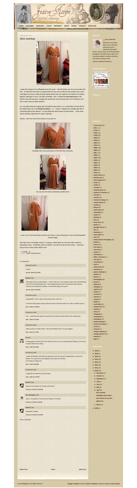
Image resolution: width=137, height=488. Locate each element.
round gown (98, 304)
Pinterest (58, 26)
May (98, 387)
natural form (98, 267)
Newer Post (23, 469)
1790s (96, 135)
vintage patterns (99, 334)
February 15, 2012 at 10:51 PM (34, 414)
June (98, 384)
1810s (96, 140)
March (99, 404)
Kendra (28, 278)
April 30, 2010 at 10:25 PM (33, 289)
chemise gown (99, 190)
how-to (96, 244)
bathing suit (98, 177)
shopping (97, 314)
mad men (97, 249)
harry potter (98, 234)
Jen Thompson (31, 395)
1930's (96, 163)
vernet (96, 326)
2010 (96, 370)
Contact (82, 26)
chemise (96, 187)
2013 (96, 362)
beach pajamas (99, 180)
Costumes (30, 26)
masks (96, 252)
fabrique (96, 217)
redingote (97, 287)
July (98, 381)
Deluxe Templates (91, 484)
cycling (96, 205)
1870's (96, 145)
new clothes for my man (104, 398)
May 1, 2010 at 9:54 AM (32, 347)
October (99, 376)
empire (96, 215)
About (66, 26)
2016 (96, 353)
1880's (96, 148)
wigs (95, 339)
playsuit (96, 284)
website (96, 336)
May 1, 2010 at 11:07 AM (32, 377)
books (96, 182)
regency (96, 289)
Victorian (97, 329)
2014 (96, 359)
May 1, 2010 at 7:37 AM (32, 332)
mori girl (96, 259)
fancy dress (98, 222)
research (97, 294)
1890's (96, 150)
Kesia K (28, 382)
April (98, 390)
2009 (96, 408)
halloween (97, 232)
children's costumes (100, 192)
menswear (97, 254)
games (96, 224)
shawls (96, 309)
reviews (96, 299)
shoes (96, 311)
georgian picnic (99, 227)
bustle (96, 185)
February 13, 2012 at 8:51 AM (34, 402)
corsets (96, 197)
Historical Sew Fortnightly (102, 239)
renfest (96, 292)
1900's (96, 155)
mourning (97, 262)
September (100, 379)
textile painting (99, 321)
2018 (96, 351)
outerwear (97, 269)
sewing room (98, 306)
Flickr (49, 26)
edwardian (97, 212)
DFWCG (74, 26)
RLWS (96, 302)
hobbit (96, 242)
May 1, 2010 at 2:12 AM (32, 319)
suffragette (36, 253)
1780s (96, 133)
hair (95, 230)
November (100, 373)
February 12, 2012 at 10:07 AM (34, 389)
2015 (96, 356)
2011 (96, 368)
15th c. (96, 128)
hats (95, 237)
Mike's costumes (99, 257)
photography (98, 279)
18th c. (96, 153)
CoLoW (96, 195)
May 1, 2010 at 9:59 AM (32, 364)
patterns (96, 274)
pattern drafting (99, 272)
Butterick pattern (44, 109)
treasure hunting (99, 324)
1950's (96, 167)
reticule (96, 297)
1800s (96, 138)
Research (40, 26)
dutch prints (98, 210)
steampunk (97, 316)
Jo (26, 337)
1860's (96, 143)
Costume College (99, 200)
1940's (96, 165)
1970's (96, 172)
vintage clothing (99, 331)
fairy (95, 220)
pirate (96, 282)
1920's (96, 160)
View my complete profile (102, 61)
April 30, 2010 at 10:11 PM (33, 272)
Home (21, 26)
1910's (28, 253)
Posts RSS (92, 26)
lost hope (97, 247)
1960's (96, 170)
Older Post (82, 469)
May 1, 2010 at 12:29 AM (32, 306)
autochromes (98, 175)
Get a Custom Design (113, 484)
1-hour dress (98, 125)
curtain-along (98, 202)
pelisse (96, 277)
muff (95, 264)
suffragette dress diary (103, 395)
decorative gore (71, 96)
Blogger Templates (74, 484)
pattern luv (99, 401)
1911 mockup (27, 38)
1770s (96, 130)
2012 (96, 365)
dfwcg (96, 207)
